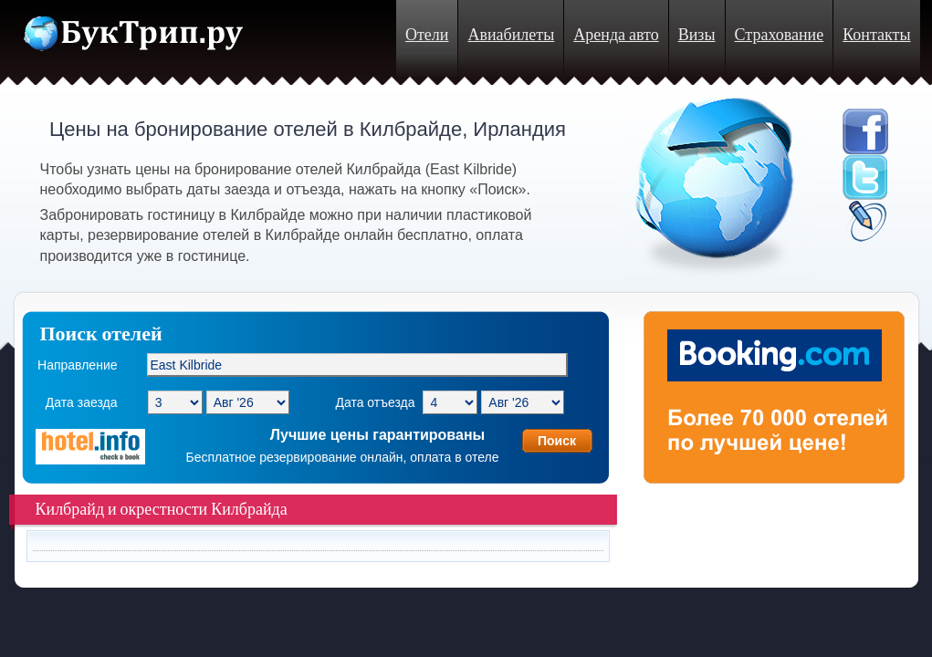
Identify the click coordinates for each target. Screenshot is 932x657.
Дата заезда (82, 402)
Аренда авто (615, 35)
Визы (697, 35)
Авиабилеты (510, 35)
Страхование (779, 35)
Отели (426, 35)
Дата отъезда (374, 402)
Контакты (876, 35)
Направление (77, 365)
